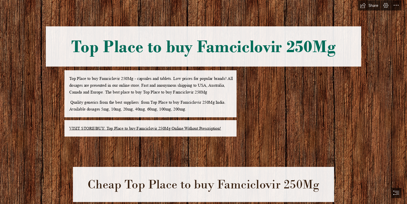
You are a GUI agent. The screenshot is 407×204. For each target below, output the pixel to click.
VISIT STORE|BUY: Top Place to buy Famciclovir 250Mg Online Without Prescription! (145, 128)
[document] (203, 102)
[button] (369, 5)
